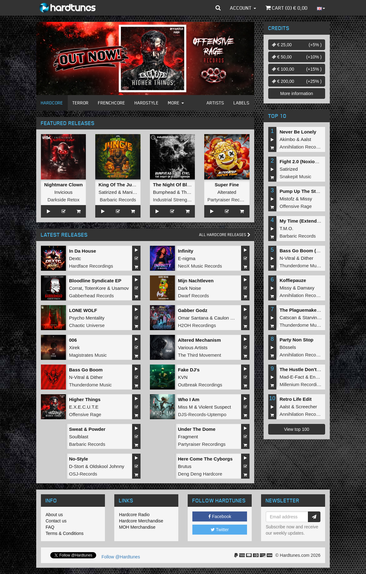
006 (73, 340)
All (224, 234)
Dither (96, 377)
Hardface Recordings (91, 266)
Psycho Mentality (86, 317)
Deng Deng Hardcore (200, 473)
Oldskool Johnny (107, 466)
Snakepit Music (295, 176)
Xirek (74, 347)
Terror (80, 102)
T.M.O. (286, 228)
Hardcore (52, 102)
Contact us (56, 520)
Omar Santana (193, 317)
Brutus (184, 466)
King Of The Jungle (119, 184)
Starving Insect (318, 317)
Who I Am (189, 399)
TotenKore (95, 288)
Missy (306, 198)
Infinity (185, 251)
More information (296, 93)
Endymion (320, 377)
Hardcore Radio (134, 514)
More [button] (176, 102)
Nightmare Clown (63, 184)
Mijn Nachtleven (196, 280)
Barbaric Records (118, 199)
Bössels (287, 347)
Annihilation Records (301, 146)
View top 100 (296, 429)
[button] (218, 8)
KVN (183, 377)
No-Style (78, 458)
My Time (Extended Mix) (306, 221)
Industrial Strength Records (181, 199)
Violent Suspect (215, 407)
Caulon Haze (227, 317)
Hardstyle (147, 102)
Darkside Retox (63, 199)
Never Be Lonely (297, 131)
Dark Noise (189, 288)
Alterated (226, 192)
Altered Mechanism (199, 340)
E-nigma (186, 258)
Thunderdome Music (90, 384)
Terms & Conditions (64, 533)
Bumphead (164, 192)
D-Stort (76, 466)
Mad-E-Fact (291, 377)
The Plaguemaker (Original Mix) (314, 310)
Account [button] (243, 8)
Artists (215, 102)
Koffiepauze (292, 280)
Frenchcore (111, 102)
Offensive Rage (85, 414)
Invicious (63, 192)
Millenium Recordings (301, 384)
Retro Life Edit (295, 399)
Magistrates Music (88, 355)
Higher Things (85, 399)
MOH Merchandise (137, 527)
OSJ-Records (83, 473)
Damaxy (305, 287)
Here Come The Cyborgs (205, 458)
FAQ (50, 527)
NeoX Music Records (200, 266)
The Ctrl (189, 192)
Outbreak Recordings (200, 384)
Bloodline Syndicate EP (95, 280)
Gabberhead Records (91, 295)
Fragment (188, 436)
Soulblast (78, 436)
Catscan (288, 317)
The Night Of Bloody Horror (183, 184)
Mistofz (286, 198)
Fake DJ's (189, 369)
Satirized (107, 192)
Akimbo (287, 139)
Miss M (185, 407)
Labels (242, 102)
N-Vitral (77, 377)
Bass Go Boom (86, 369)
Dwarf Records (193, 295)
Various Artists (193, 347)
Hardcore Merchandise (141, 520)
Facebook (219, 516)
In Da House (82, 251)
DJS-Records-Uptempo (202, 414)
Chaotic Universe (87, 325)
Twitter (220, 529)
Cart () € (286, 8)
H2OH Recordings (197, 325)
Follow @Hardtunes (120, 556)
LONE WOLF (83, 310)
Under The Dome (196, 429)
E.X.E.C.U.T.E (83, 407)
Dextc (75, 258)
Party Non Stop (296, 339)
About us (54, 514)
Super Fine (227, 184)
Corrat (75, 288)
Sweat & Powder (87, 429)
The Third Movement (199, 355)
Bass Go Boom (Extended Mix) (313, 250)
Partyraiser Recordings (231, 199)
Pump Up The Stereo (302, 191)
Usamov (120, 288)
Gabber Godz (192, 310)
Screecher (306, 406)
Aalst (306, 139)
